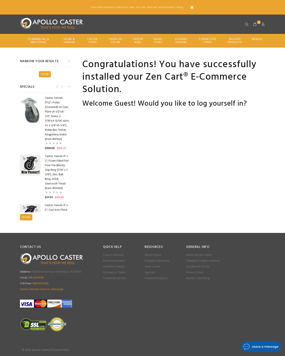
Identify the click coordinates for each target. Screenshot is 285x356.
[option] (45, 123)
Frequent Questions (157, 260)
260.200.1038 (32, 277)
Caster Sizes (138, 41)
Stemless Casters (113, 266)
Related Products (234, 41)
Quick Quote (152, 266)
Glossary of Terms (114, 272)
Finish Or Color (115, 41)
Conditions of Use (197, 266)
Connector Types (207, 41)
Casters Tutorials (113, 255)
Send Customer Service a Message (42, 289)
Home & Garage (69, 41)
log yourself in (220, 104)
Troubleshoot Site (114, 278)
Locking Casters (181, 41)
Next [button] (61, 86)
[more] (26, 217)
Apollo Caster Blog (198, 278)
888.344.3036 (34, 283)
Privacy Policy (194, 272)
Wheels (257, 39)
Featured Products (156, 278)
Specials (150, 272)
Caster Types (92, 41)
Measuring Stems (114, 260)
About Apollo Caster (199, 255)
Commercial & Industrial (38, 41)
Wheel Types (158, 41)
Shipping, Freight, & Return (203, 260)
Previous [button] (56, 86)
